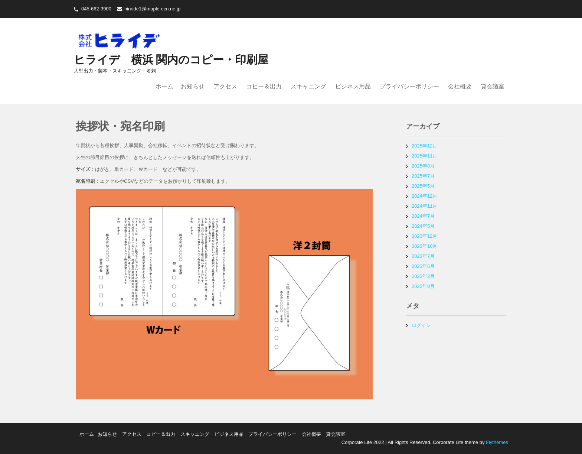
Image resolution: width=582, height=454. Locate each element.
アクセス (225, 86)
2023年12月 (424, 236)
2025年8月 (423, 166)
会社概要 (460, 86)
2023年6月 (423, 266)
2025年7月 (423, 176)
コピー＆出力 (264, 86)
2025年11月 (424, 156)
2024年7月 (423, 216)
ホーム (164, 86)
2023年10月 (424, 246)
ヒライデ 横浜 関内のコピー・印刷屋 (171, 59)
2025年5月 (423, 186)
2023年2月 (423, 276)
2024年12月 (424, 196)
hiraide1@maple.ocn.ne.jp (152, 9)
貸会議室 (492, 86)
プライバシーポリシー (409, 86)
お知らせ (193, 86)
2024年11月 (424, 206)
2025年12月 (424, 146)
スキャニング (308, 86)
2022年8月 (423, 286)
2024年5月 (423, 226)
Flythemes (496, 442)
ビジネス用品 (353, 86)
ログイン (421, 325)
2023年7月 (423, 256)
